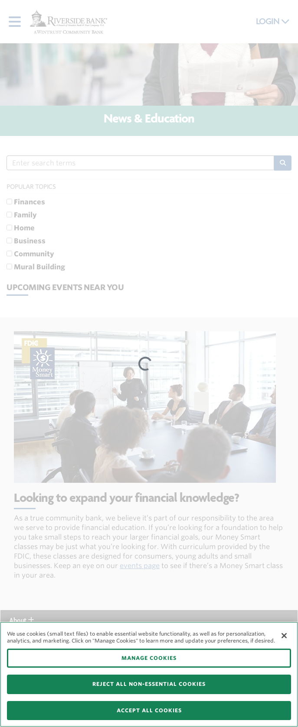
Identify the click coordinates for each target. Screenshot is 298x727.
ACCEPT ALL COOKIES (149, 710)
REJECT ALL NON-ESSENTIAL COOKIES (149, 684)
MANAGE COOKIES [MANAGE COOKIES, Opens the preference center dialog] (149, 658)
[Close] (284, 635)
